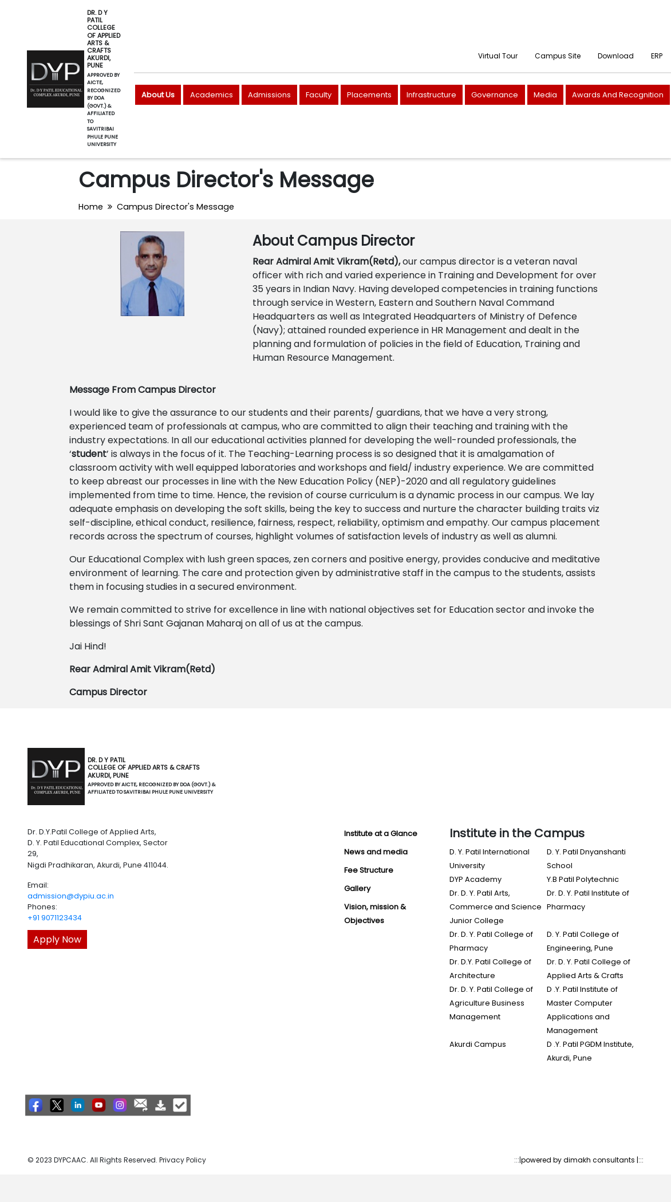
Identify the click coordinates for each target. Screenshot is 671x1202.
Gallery (357, 888)
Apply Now (57, 939)
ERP (656, 56)
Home (90, 206)
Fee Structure (368, 870)
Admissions (269, 94)
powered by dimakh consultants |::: (582, 1160)
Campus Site (558, 56)
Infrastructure (431, 94)
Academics (211, 94)
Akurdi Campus (477, 1044)
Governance (494, 94)
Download (616, 56)
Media (545, 94)
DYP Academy (475, 879)
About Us (158, 94)
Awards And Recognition (618, 94)
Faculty (318, 94)
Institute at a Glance (380, 833)
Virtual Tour (498, 56)
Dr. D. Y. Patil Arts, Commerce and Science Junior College (495, 906)
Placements (369, 94)
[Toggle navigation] (231, 776)
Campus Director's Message (175, 206)
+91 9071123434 (54, 918)
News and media (376, 852)
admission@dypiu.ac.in (70, 896)
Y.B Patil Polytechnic (583, 879)
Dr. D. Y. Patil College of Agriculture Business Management (491, 1003)
